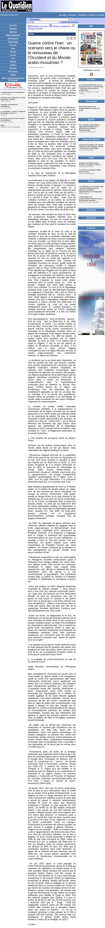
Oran (13, 48)
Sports (13, 62)
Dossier (13, 45)
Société (13, 68)
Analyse (13, 29)
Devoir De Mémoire (91, 139)
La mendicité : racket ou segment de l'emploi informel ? (13, 112)
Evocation (13, 72)
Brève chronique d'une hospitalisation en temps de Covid (89, 108)
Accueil (62, 15)
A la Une (13, 25)
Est (13, 58)
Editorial (13, 32)
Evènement (13, 39)
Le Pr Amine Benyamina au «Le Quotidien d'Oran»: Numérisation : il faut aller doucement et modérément (91, 87)
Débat (13, 75)
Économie (91, 218)
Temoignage (91, 101)
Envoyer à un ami (39, 26)
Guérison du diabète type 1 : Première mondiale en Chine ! (90, 164)
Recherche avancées (70, 22)
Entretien (91, 79)
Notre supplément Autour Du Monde (13, 79)
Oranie (13, 52)
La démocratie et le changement (12, 92)
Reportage (13, 42)
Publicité (83, 15)
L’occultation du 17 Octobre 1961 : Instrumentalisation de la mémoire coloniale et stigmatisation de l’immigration (91, 189)
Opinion (91, 119)
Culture (13, 65)
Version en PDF (35, 29)
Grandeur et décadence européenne (9, 105)
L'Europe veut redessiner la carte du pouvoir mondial (13, 98)
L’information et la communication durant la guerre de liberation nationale (91, 198)
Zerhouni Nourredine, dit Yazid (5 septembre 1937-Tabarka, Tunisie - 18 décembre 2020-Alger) (91, 146)
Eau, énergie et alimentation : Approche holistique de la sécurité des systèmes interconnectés (90, 127)
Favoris (92, 15)
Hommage (91, 210)
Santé (91, 158)
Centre (13, 55)
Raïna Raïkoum (13, 35)
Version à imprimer (61, 26)
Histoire (91, 181)
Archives (72, 15)
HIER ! (3, 125)
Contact (100, 15)
